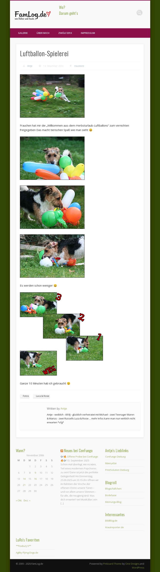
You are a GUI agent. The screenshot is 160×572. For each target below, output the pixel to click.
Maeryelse (111, 463)
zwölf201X (65, 33)
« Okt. (19, 500)
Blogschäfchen (113, 488)
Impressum (88, 33)
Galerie (23, 33)
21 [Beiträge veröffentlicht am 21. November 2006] (24, 485)
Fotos (26, 396)
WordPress (138, 567)
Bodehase (110, 495)
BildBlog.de (111, 520)
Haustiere (79, 66)
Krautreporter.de (114, 527)
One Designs (132, 563)
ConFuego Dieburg (115, 456)
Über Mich (43, 33)
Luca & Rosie (42, 396)
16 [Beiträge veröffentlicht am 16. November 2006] (35, 478)
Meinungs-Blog (113, 502)
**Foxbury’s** (23, 546)
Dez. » (27, 500)
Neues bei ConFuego (78, 450)
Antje (29, 66)
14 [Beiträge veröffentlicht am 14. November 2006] (24, 478)
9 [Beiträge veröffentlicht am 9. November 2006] (35, 472)
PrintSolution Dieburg (117, 470)
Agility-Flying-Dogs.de (27, 552)
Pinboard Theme (112, 563)
